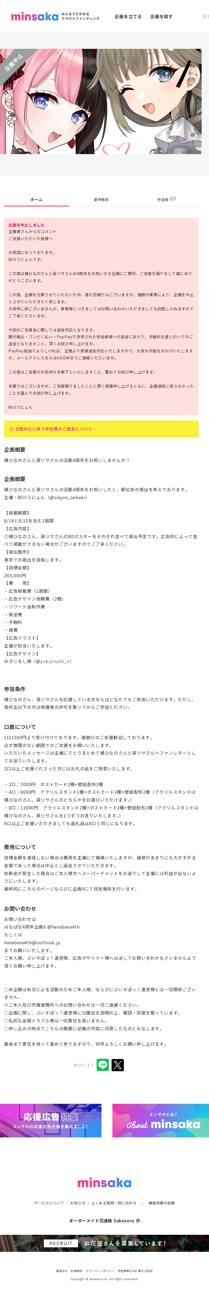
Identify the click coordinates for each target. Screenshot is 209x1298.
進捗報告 (101, 199)
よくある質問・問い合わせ (114, 1203)
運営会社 (62, 1271)
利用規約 (76, 1271)
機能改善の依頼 (165, 1203)
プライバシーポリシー (100, 1271)
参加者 (166, 199)
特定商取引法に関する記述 (135, 1271)
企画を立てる (128, 16)
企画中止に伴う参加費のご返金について (56, 429)
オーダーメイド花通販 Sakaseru (104, 1220)
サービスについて (46, 1203)
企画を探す (161, 16)
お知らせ (76, 1203)
